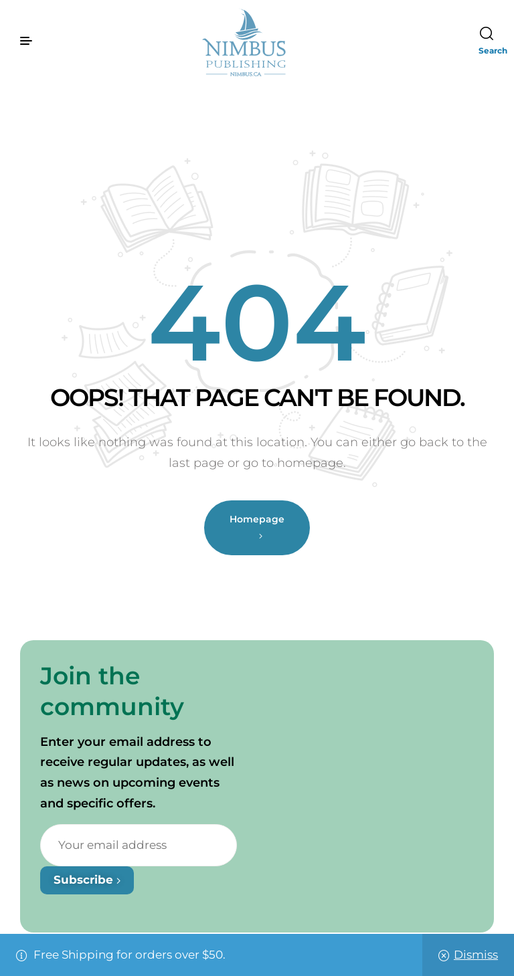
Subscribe (87, 879)
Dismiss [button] (476, 954)
